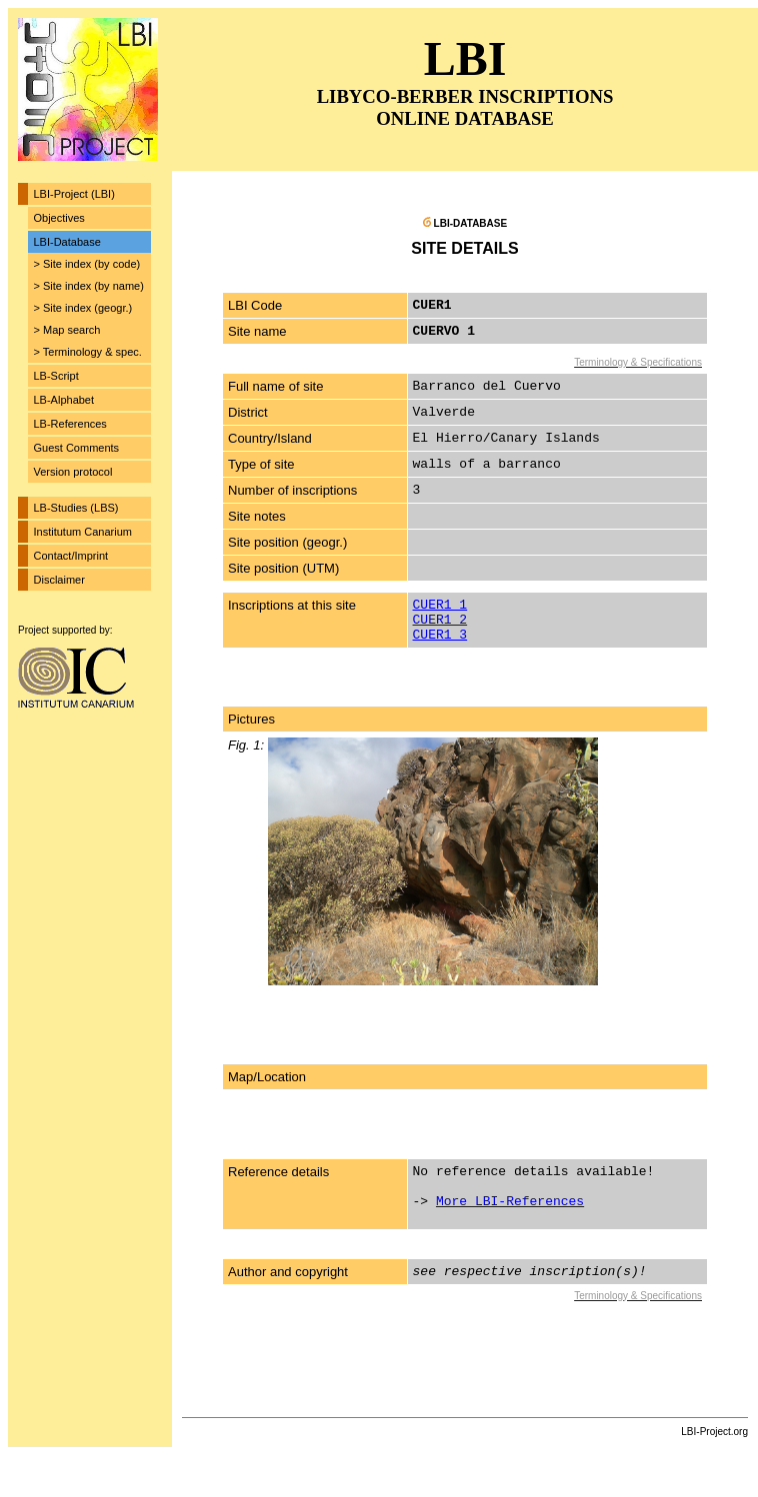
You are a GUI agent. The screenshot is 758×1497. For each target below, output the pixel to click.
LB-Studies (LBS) (76, 508)
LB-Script (56, 376)
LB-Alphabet (64, 400)
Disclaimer (59, 580)
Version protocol (73, 472)
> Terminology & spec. (88, 352)
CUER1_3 (440, 635)
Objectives (59, 218)
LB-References (70, 424)
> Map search (67, 330)
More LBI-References (510, 1201)
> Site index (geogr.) (83, 308)
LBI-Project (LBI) (74, 194)
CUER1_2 (440, 620)
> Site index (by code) (87, 264)
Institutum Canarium (83, 532)
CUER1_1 (440, 605)
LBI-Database (67, 242)
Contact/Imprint (71, 556)
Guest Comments (77, 448)
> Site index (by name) (89, 286)
